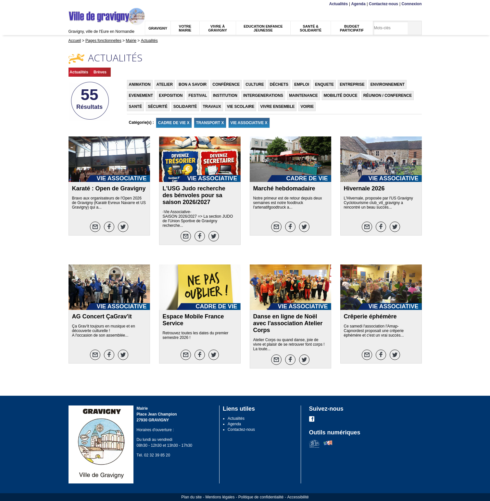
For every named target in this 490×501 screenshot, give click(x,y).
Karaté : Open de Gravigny (109, 188)
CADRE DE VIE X (174, 123)
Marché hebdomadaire (284, 188)
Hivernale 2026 (364, 188)
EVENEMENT (141, 95)
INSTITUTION (225, 95)
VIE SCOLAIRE (241, 106)
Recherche (99, 4)
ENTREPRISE (352, 84)
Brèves (100, 72)
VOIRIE (307, 106)
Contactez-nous (383, 4)
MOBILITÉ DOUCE (341, 95)
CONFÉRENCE (226, 84)
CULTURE (254, 84)
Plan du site (191, 497)
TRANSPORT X (210, 123)
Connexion (412, 4)
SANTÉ (135, 106)
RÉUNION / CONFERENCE (387, 95)
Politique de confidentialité (260, 497)
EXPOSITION (170, 95)
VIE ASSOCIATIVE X (249, 123)
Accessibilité (298, 497)
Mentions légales (219, 497)
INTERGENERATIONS (263, 95)
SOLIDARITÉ (185, 106)
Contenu (84, 4)
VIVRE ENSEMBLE (277, 106)
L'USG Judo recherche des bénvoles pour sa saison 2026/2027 (194, 195)
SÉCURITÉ (158, 106)
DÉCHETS (279, 84)
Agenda (358, 4)
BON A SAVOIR (193, 84)
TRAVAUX (212, 106)
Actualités (338, 4)
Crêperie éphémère (370, 316)
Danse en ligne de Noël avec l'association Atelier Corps (288, 323)
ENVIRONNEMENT (388, 84)
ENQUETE (324, 84)
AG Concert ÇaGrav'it (102, 316)
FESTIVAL (198, 95)
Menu (73, 4)
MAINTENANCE (303, 95)
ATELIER (165, 84)
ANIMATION (140, 84)
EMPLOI (301, 84)
